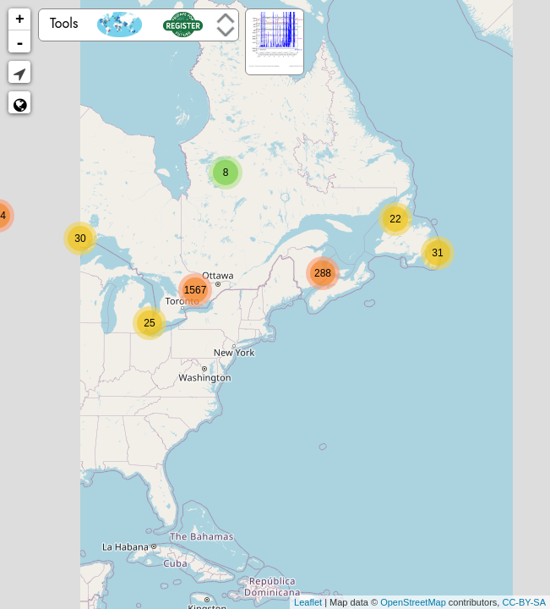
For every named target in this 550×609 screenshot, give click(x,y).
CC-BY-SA (524, 602)
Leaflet (308, 602)
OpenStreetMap (413, 602)
